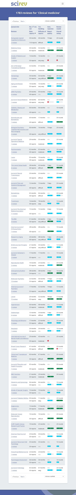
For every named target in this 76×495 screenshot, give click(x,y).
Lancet (13, 297)
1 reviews (14, 50)
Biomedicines (15, 193)
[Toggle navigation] (62, 3)
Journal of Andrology (17, 468)
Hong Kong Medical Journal (19, 452)
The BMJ (13, 219)
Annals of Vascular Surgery (19, 390)
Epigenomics (15, 406)
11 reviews (14, 214)
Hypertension (15, 305)
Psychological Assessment (19, 460)
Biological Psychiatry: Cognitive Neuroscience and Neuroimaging (19, 129)
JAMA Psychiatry (16, 92)
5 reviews (14, 291)
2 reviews (14, 43)
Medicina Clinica (16, 48)
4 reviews (14, 222)
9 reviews (14, 273)
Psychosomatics (16, 149)
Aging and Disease (17, 84)
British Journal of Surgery (19, 245)
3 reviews (14, 188)
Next (23, 21)
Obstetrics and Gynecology (19, 382)
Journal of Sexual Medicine (19, 100)
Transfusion (15, 201)
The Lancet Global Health (19, 165)
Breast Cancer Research (18, 346)
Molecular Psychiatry (17, 279)
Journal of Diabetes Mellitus (19, 398)
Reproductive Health (17, 263)
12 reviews (14, 299)
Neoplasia (14, 328)
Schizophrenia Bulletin (18, 271)
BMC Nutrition (15, 374)
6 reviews (14, 94)
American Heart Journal (18, 434)
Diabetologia (15, 312)
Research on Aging (17, 237)
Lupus (13, 157)
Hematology (15, 76)
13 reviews (14, 281)
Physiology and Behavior (18, 320)
